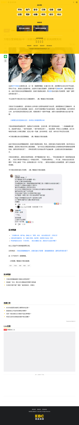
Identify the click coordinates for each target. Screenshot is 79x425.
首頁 (5, 35)
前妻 (50, 91)
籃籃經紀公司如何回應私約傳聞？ (16, 311)
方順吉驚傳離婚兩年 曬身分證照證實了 (18, 279)
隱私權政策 (44, 409)
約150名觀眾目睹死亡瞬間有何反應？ (17, 307)
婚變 (20, 265)
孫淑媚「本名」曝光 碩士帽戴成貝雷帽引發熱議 (21, 282)
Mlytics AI (73, 321)
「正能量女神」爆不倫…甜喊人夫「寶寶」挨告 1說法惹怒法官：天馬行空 (34, 235)
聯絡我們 (39, 409)
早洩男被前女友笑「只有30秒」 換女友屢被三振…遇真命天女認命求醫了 (34, 241)
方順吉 (17, 86)
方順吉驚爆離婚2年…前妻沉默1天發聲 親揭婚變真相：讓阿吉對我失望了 (42, 251)
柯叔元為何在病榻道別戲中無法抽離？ (18, 317)
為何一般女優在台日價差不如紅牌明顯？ (18, 314)
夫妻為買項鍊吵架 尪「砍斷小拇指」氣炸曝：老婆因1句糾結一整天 (32, 238)
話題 (9, 35)
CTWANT (17, 44)
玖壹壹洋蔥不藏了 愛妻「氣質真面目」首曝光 (20, 285)
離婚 (58, 88)
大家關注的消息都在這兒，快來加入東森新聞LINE (27, 120)
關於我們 (34, 409)
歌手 (13, 86)
